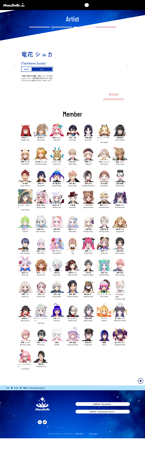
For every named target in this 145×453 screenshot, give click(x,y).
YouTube (92, 420)
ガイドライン (68, 448)
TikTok (111, 420)
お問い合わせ (79, 448)
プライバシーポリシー (55, 448)
